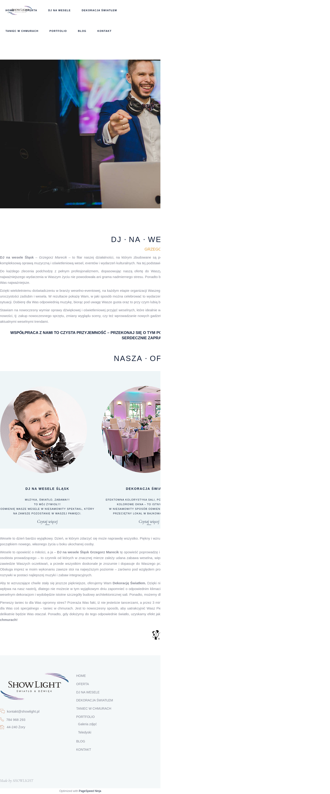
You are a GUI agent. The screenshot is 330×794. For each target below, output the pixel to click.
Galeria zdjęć (87, 724)
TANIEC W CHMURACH (93, 708)
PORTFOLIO (85, 717)
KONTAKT (83, 749)
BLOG (80, 741)
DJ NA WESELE (88, 692)
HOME (81, 676)
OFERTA (82, 684)
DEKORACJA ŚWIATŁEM (94, 700)
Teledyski (84, 732)
